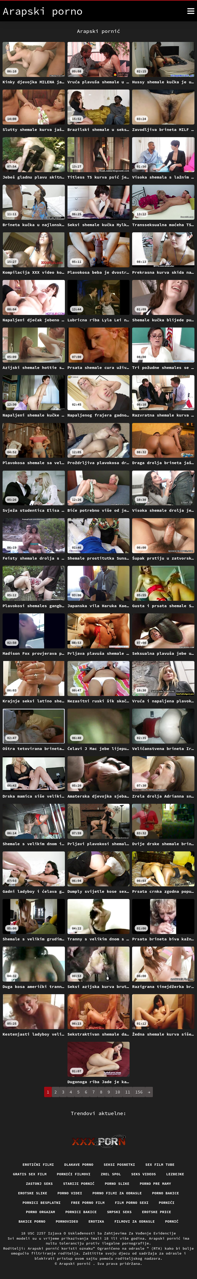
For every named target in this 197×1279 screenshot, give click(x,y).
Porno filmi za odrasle (117, 1193)
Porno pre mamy (155, 1183)
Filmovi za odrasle (134, 1221)
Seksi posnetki (119, 1164)
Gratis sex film (29, 1174)
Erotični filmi (38, 1164)
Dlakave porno (78, 1164)
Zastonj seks (39, 1183)
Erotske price (156, 1212)
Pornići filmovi (74, 1174)
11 (127, 1092)
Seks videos (143, 1174)
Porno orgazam (40, 1212)
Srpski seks (119, 1212)
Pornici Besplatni (42, 1202)
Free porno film (88, 1202)
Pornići (166, 1202)
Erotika (96, 1221)
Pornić (172, 1221)
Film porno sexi (132, 1202)
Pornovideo (67, 1221)
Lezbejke (175, 1174)
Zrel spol (111, 1174)
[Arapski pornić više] (190, 11)
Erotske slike (32, 1193)
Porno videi (69, 1193)
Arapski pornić (76, 1263)
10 (117, 1092)
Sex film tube (160, 1164)
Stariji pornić (79, 1183)
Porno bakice (165, 1193)
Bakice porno (31, 1221)
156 (139, 1092)
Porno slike (117, 1183)
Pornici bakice (81, 1212)
